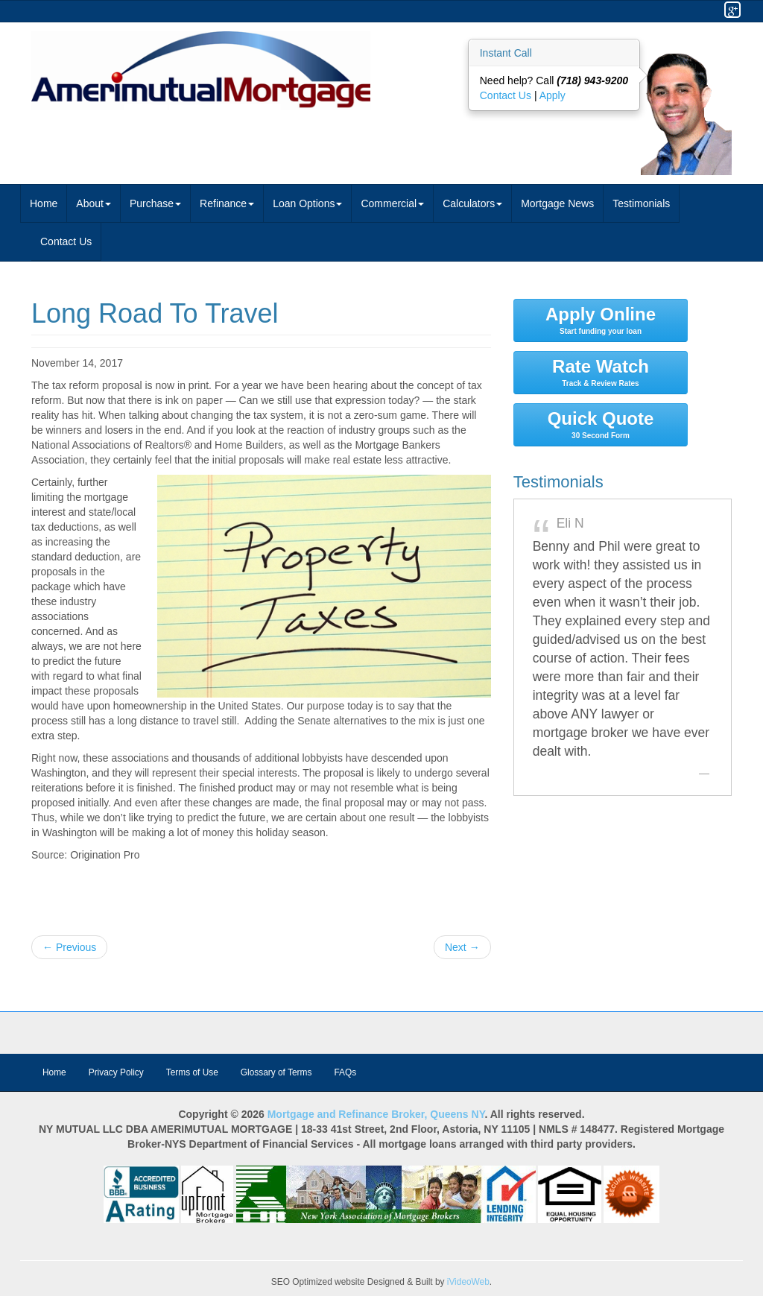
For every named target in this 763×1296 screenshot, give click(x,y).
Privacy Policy (116, 1072)
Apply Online (601, 319)
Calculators (472, 203)
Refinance (227, 203)
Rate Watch (601, 372)
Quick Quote (601, 424)
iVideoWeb (468, 1282)
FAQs (345, 1072)
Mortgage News (557, 203)
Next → (462, 947)
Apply (552, 95)
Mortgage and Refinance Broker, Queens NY (376, 1114)
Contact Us (507, 95)
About (93, 203)
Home (43, 203)
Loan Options (307, 203)
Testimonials (641, 203)
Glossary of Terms (276, 1072)
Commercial (392, 203)
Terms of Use (192, 1072)
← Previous (69, 947)
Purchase (155, 203)
